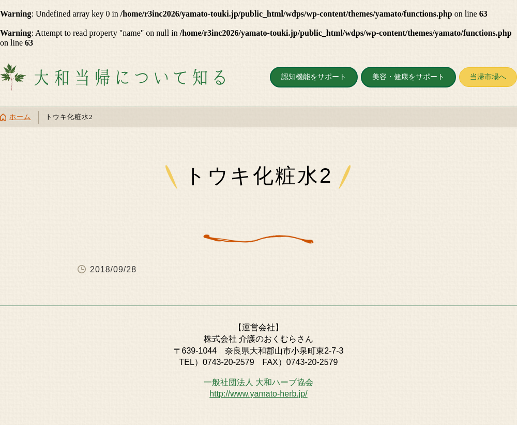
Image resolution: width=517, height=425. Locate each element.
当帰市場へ (488, 76)
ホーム (20, 117)
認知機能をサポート (313, 76)
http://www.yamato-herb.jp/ (258, 393)
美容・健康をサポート (408, 76)
